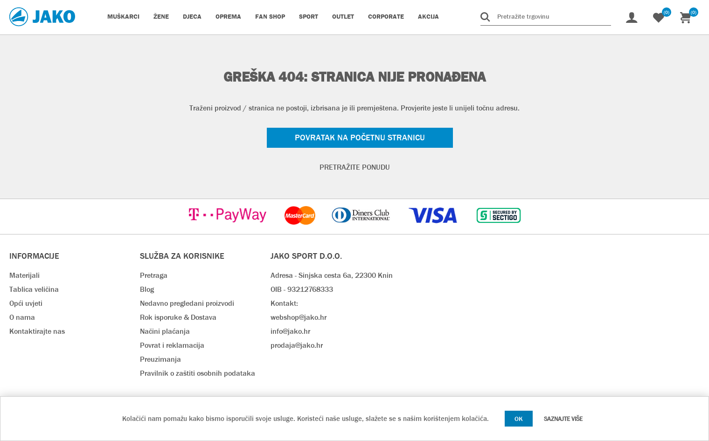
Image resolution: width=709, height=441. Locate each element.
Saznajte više (563, 419)
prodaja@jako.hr (297, 345)
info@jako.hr (290, 331)
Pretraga (153, 275)
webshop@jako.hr (299, 317)
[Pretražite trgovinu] (545, 16)
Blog (147, 289)
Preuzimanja (160, 359)
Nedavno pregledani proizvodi (187, 303)
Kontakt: (284, 303)
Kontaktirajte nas (37, 331)
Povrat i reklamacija (172, 345)
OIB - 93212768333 (302, 289)
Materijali (24, 275)
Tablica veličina (34, 289)
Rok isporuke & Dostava (178, 317)
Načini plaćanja (165, 331)
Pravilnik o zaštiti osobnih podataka (197, 373)
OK (518, 418)
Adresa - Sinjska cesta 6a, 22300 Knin (332, 275)
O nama (22, 317)
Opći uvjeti (25, 303)
